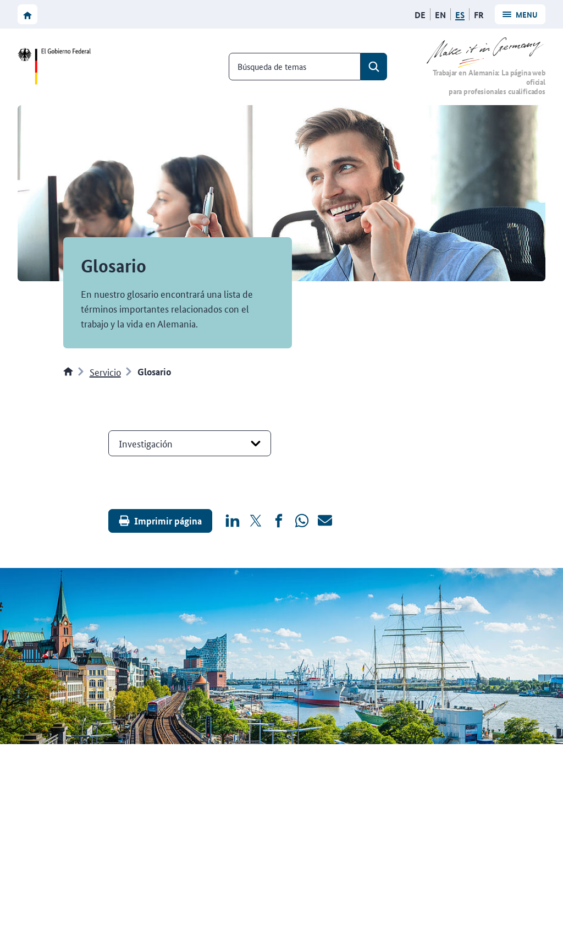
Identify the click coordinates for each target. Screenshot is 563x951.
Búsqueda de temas (272, 66)
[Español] (460, 15)
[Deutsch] (420, 15)
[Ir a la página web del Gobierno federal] (57, 66)
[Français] (479, 15)
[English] (440, 15)
